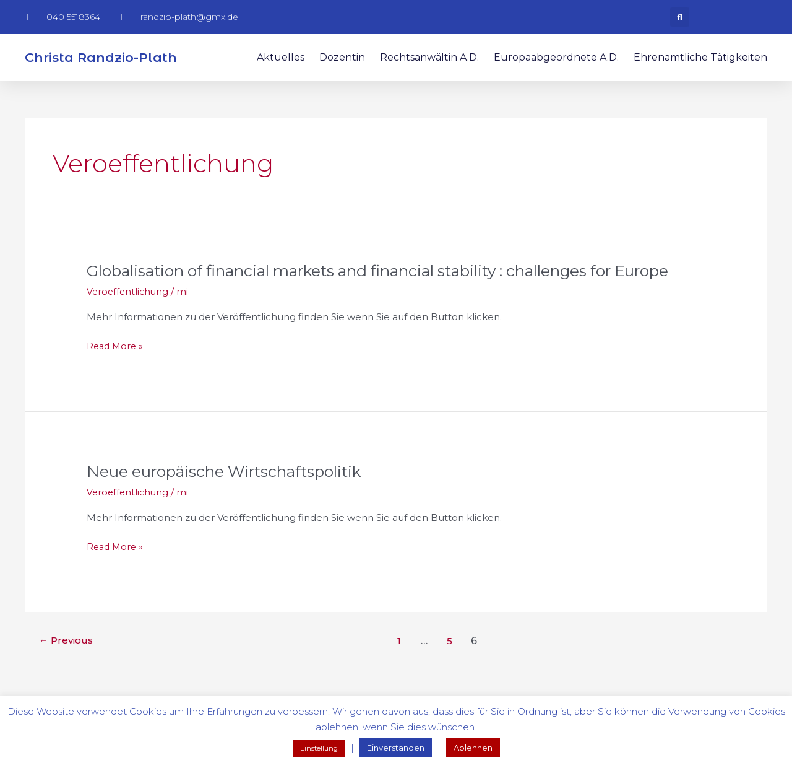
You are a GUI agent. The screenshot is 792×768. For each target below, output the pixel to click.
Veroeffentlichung (129, 312)
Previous (68, 662)
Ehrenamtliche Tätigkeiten (700, 57)
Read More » (116, 367)
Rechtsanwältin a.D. (429, 57)
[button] (679, 17)
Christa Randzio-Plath (101, 57)
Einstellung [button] (319, 748)
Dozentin (342, 57)
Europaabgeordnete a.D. (556, 57)
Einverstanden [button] (395, 748)
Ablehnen (473, 748)
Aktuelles (280, 57)
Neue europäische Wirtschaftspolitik (233, 492)
